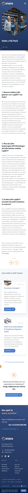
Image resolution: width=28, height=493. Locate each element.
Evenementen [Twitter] (19, 468)
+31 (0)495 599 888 (9, 450)
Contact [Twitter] (17, 473)
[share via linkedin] (17, 262)
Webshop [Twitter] (4, 471)
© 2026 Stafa (5, 486)
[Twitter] (8, 456)
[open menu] (24, 3)
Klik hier (4, 491)
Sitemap (4, 481)
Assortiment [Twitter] (5, 468)
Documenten (18, 481)
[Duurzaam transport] (14, 297)
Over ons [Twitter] (17, 464)
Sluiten (23, 490)
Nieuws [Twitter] (17, 466)
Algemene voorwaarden (9, 479)
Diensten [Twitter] (4, 464)
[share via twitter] (11, 262)
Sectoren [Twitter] (4, 466)
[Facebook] (3, 456)
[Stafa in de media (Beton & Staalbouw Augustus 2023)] (14, 338)
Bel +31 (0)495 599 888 (17, 425)
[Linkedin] (5, 456)
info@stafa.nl (8, 452)
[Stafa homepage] (7, 3)
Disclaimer (11, 481)
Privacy (19, 479)
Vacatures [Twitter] (18, 471)
